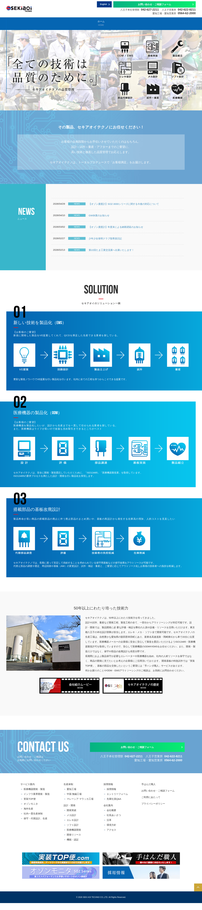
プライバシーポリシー (153, 810)
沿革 (109, 827)
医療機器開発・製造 (34, 796)
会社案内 (179, 23)
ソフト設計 (73, 831)
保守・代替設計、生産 (35, 825)
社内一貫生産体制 (33, 820)
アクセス (111, 836)
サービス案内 (53, 23)
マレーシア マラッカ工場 (80, 805)
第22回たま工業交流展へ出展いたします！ (111, 256)
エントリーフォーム (117, 801)
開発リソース (74, 841)
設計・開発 (116, 23)
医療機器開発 (74, 836)
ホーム (22, 23)
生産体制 (85, 23)
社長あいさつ (114, 822)
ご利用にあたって (150, 804)
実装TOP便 (30, 805)
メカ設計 (71, 822)
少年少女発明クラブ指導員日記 (105, 243)
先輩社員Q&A (114, 805)
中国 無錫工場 (74, 801)
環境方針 (111, 831)
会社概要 (111, 817)
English (103, 4)
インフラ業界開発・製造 (37, 801)
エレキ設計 (73, 827)
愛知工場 (71, 796)
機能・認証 (73, 846)
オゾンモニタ (31, 810)
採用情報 (147, 23)
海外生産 (28, 815)
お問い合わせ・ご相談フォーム (154, 4)
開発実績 (71, 817)
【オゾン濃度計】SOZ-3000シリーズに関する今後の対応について (124, 204)
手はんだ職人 (148, 791)
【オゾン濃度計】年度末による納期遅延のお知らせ (116, 230)
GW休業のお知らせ (99, 217)
